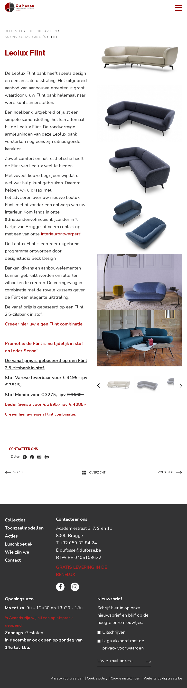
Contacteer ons (23, 449)
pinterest (32, 457)
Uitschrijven (113, 632)
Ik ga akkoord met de (123, 644)
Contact (13, 560)
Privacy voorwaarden (67, 678)
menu (178, 8)
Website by (163, 678)
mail (39, 457)
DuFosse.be (14, 31)
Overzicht (93, 472)
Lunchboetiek (18, 544)
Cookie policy (97, 678)
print (47, 457)
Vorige (14, 472)
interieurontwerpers (61, 234)
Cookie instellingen (125, 678)
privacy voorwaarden (123, 648)
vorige (98, 385)
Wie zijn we (17, 552)
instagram (75, 587)
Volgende (170, 472)
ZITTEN (52, 31)
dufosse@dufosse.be (80, 550)
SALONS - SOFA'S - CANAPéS (25, 37)
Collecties (35, 31)
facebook (25, 457)
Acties (11, 536)
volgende (181, 385)
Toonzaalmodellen (24, 528)
